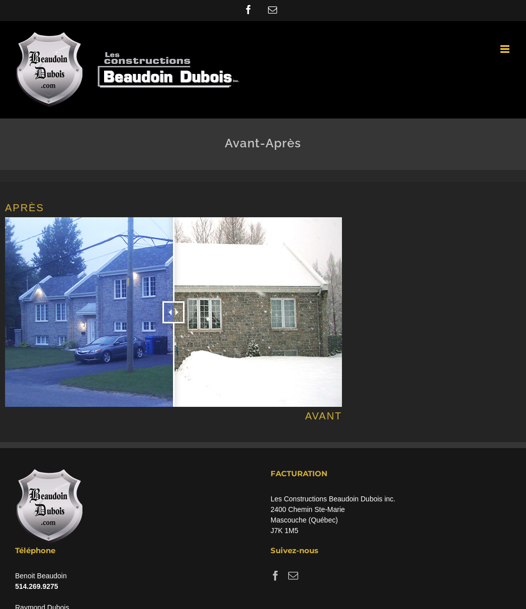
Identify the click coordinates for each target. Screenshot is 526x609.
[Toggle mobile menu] (505, 49)
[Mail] (293, 576)
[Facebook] (276, 576)
